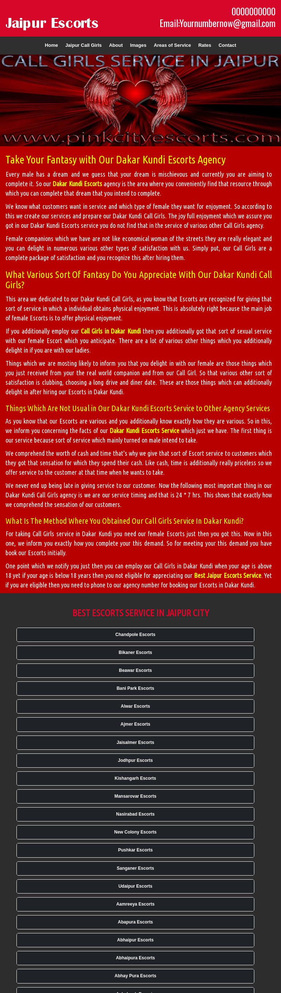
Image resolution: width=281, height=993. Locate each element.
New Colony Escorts (135, 832)
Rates (204, 45)
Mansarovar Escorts (136, 796)
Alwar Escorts (135, 706)
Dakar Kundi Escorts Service (144, 430)
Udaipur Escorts (136, 886)
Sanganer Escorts (135, 868)
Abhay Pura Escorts (135, 975)
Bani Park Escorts (135, 688)
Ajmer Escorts (135, 724)
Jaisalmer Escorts (135, 742)
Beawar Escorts (135, 670)
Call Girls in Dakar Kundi (111, 331)
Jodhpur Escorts (135, 760)
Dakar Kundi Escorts (77, 183)
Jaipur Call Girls (83, 45)
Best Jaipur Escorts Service (227, 575)
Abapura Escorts (135, 922)
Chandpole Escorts (135, 634)
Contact (227, 45)
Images (138, 45)
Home (51, 45)
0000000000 (254, 11)
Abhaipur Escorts (135, 940)
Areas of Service (172, 45)
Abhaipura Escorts (135, 957)
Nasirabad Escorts (135, 814)
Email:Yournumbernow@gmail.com (218, 23)
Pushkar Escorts (135, 850)
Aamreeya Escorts (135, 904)
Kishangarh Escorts (135, 778)
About (116, 45)
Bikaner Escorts (135, 652)
